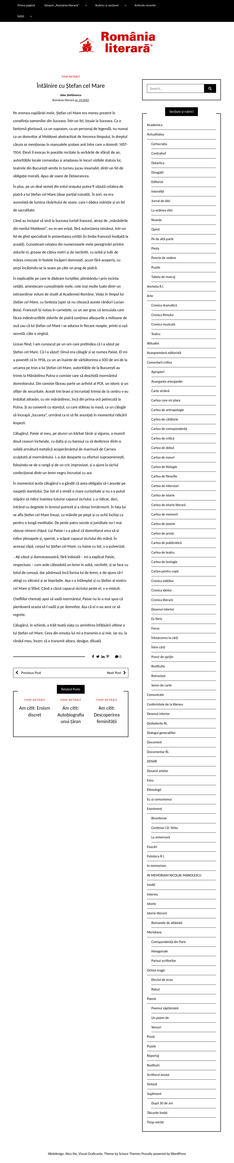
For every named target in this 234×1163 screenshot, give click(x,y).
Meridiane (154, 932)
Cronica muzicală (163, 324)
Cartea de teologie (164, 562)
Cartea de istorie (163, 495)
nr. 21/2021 (82, 100)
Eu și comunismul (159, 799)
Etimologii (154, 790)
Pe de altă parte (162, 239)
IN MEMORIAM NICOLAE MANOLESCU (174, 875)
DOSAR (152, 761)
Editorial (157, 182)
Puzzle (155, 267)
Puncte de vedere (163, 258)
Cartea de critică (162, 438)
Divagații (157, 172)
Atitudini (153, 343)
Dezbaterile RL (157, 723)
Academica (154, 125)
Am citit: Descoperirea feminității (107, 715)
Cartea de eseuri (163, 457)
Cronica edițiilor (162, 581)
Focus (155, 628)
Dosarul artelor (157, 771)
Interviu (152, 894)
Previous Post (30, 672)
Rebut (155, 989)
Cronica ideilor (161, 590)
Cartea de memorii (164, 514)
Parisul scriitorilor (163, 961)
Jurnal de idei (160, 201)
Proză (151, 1037)
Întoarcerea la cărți (164, 638)
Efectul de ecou (162, 980)
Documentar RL (158, 752)
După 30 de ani (162, 1103)
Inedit (151, 885)
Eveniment (154, 809)
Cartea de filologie (164, 467)
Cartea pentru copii (165, 571)
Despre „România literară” (61, 5)
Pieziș (155, 248)
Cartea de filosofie (164, 476)
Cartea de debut (162, 448)
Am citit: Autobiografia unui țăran (71, 715)
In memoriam (156, 866)
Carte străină (160, 391)
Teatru (155, 334)
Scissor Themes (130, 1154)
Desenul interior (162, 609)
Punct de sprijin (162, 657)
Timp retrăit (70, 77)
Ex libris (156, 619)
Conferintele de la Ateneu (165, 704)
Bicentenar (159, 818)
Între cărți (158, 647)
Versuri (156, 1027)
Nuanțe (156, 220)
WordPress (178, 1154)
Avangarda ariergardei (167, 381)
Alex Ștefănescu (70, 95)
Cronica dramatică (164, 305)
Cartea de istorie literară (168, 505)
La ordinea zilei (162, 210)
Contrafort (158, 153)
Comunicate (155, 695)
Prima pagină (26, 5)
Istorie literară (157, 913)
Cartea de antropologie (167, 410)
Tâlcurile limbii (157, 1113)
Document (154, 742)
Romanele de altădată (166, 923)
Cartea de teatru (163, 552)
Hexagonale (159, 951)
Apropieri (158, 372)
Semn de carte (161, 685)
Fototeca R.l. (156, 856)
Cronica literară (162, 600)
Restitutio (158, 666)
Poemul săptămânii (164, 1008)
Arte (150, 296)
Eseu (150, 780)
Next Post (114, 672)
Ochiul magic (156, 970)
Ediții (20, 16)
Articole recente (145, 5)
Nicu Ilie (71, 1154)
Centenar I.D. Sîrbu (164, 828)
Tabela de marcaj (163, 277)
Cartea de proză (162, 533)
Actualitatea (155, 134)
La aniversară (160, 837)
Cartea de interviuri (165, 486)
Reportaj (153, 1056)
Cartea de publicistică (166, 543)
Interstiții (157, 191)
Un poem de (160, 1018)
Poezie (151, 999)
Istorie (151, 904)
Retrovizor (158, 676)
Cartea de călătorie (164, 419)
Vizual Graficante (90, 1154)
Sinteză (152, 1084)
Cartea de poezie (163, 524)
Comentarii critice (159, 362)
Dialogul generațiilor (161, 733)
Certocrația (159, 144)
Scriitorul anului (158, 1075)
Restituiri (153, 1065)
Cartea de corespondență (169, 429)
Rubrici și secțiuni (107, 5)
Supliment (154, 1094)
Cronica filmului (162, 315)
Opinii (155, 229)
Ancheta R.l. (155, 286)
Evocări (152, 847)
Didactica (157, 163)
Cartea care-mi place (165, 400)
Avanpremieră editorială (164, 353)
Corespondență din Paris (168, 942)
